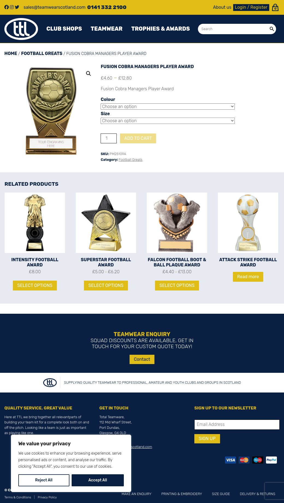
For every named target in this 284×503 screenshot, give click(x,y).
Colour (108, 99)
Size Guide (221, 494)
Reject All (43, 480)
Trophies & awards (160, 28)
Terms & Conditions (17, 497)
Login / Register (251, 7)
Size (105, 113)
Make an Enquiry (136, 494)
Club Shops (64, 28)
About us (222, 7)
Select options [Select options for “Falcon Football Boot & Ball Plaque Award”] (176, 285)
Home (10, 53)
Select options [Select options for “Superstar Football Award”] (105, 285)
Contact (142, 359)
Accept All (97, 480)
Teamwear (106, 28)
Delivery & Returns (257, 494)
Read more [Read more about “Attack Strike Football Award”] (248, 276)
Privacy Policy (47, 497)
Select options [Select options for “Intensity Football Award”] (34, 285)
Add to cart (138, 138)
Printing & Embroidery (181, 494)
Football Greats (41, 53)
